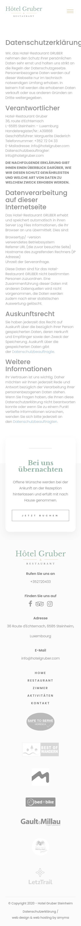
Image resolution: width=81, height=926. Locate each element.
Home (40, 673)
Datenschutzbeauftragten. (35, 421)
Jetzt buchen (40, 515)
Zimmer (40, 688)
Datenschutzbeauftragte (33, 351)
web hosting (42, 917)
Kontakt (40, 703)
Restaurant (40, 680)
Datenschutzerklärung (39, 911)
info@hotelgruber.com (40, 658)
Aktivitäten (40, 695)
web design (20, 917)
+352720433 (40, 581)
